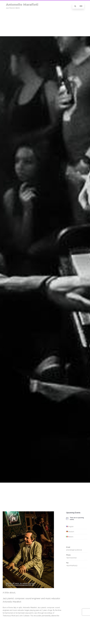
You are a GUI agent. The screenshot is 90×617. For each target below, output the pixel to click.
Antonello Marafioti (22, 4)
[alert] (76, 519)
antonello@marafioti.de (74, 550)
